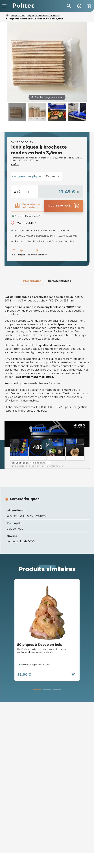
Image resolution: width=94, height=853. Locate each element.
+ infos (15, 164)
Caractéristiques (59, 281)
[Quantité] (28, 192)
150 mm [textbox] (50, 176)
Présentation (32, 281)
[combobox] (52, 176)
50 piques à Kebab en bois (39, 645)
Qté (17, 192)
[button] (47, 445)
